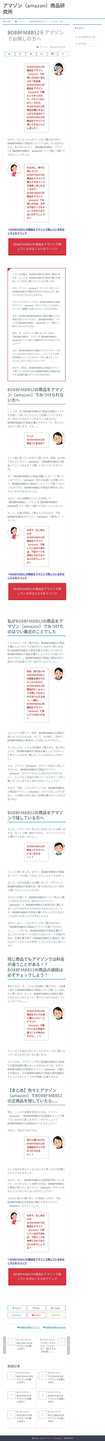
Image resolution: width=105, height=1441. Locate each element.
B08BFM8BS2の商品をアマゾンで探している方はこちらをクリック (37, 246)
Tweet (17, 1308)
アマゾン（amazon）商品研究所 (34, 9)
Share (36, 1308)
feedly (56, 1315)
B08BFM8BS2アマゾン (28, 1327)
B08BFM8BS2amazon (54, 1327)
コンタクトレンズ (86, 37)
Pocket (36, 1315)
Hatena (17, 1315)
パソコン (82, 44)
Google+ (56, 1308)
